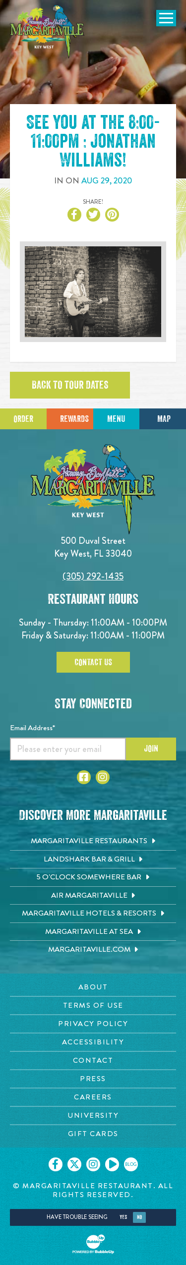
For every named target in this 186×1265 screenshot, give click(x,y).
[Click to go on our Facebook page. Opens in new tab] (55, 1164)
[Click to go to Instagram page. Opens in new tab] (103, 777)
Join (151, 748)
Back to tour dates (70, 385)
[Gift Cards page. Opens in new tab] (93, 1134)
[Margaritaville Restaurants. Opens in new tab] (93, 841)
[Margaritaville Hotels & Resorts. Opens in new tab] (93, 913)
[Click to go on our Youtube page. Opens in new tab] (112, 1164)
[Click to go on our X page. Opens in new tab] (74, 1164)
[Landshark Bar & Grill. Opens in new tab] (93, 859)
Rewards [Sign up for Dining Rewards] (74, 418)
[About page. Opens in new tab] (93, 987)
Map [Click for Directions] (164, 418)
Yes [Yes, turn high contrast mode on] (123, 1217)
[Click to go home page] (47, 31)
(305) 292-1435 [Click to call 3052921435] (93, 576)
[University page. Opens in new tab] (93, 1115)
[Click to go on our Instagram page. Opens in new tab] (93, 1164)
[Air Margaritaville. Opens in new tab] (93, 896)
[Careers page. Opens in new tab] (93, 1097)
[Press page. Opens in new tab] (93, 1079)
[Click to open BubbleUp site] (93, 1244)
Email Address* (32, 727)
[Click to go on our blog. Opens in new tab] (131, 1164)
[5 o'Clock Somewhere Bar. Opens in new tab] (93, 877)
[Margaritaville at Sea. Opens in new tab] (93, 932)
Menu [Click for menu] (116, 418)
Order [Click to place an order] (23, 418)
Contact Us (93, 662)
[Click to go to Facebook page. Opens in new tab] (84, 777)
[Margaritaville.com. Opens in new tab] (93, 950)
